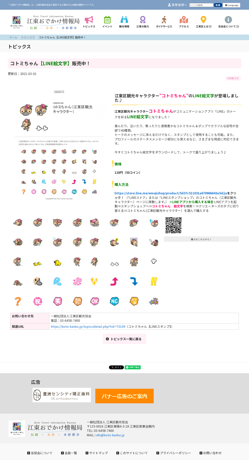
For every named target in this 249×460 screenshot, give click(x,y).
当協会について (40, 452)
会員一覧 (69, 452)
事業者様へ (177, 5)
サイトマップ (97, 452)
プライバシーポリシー (173, 452)
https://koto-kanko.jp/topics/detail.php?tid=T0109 (88, 326)
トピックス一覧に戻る (124, 339)
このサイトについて (132, 452)
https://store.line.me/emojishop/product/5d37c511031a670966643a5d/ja (171, 193)
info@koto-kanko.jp (109, 435)
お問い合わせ (211, 452)
